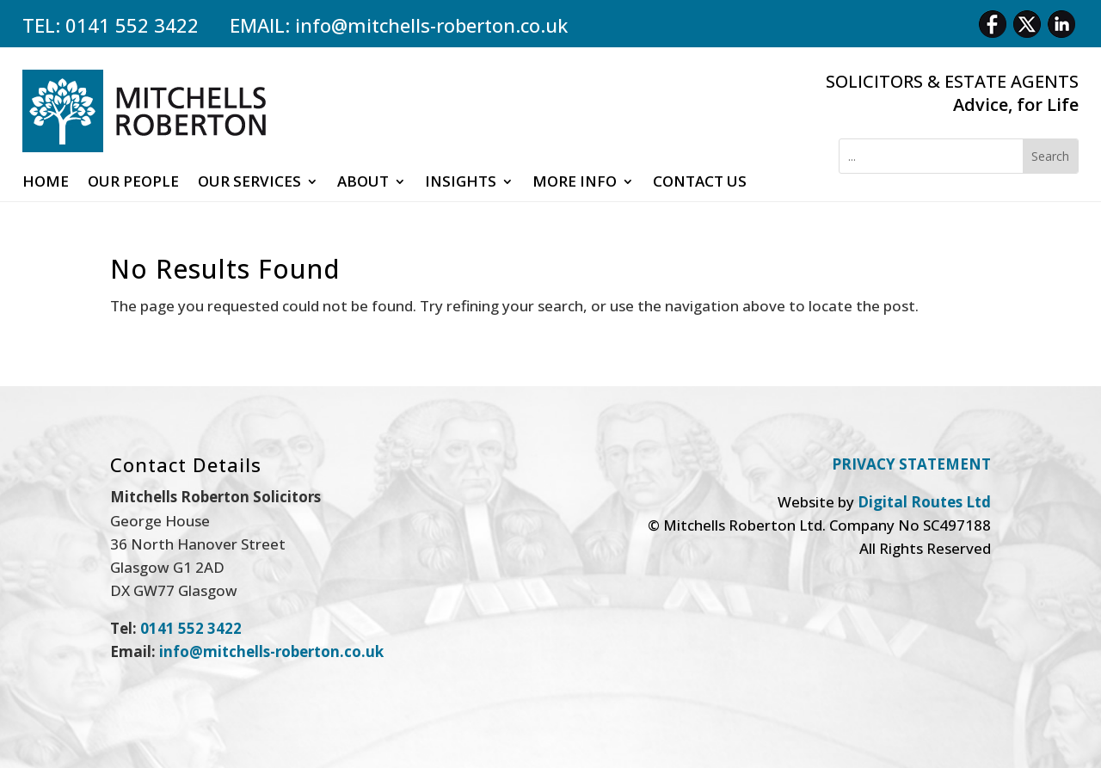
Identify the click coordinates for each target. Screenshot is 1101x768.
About (363, 183)
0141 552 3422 (132, 25)
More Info (574, 183)
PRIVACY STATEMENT (911, 464)
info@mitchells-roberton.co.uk (431, 25)
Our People (133, 183)
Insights (460, 183)
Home (45, 183)
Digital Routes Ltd (924, 502)
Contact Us (700, 183)
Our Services (249, 183)
